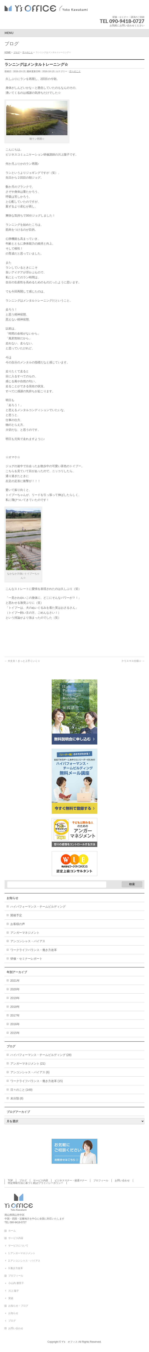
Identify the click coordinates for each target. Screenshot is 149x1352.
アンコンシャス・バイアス (27, 941)
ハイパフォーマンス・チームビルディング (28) (41, 1054)
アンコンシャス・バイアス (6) (30, 1072)
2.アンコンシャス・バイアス (24, 1260)
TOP (10, 1180)
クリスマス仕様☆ (132, 661)
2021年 (15, 980)
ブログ (23, 1180)
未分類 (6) (16, 1098)
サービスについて (18, 1245)
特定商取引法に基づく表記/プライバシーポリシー (35, 1183)
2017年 (15, 1015)
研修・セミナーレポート (26, 958)
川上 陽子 (13, 1290)
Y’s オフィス (70, 1341)
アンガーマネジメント (24, 932)
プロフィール (100, 1180)
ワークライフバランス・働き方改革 (33, 950)
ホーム (12, 1230)
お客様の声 (17, 924)
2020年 (15, 989)
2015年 (15, 1032)
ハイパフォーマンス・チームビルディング (38, 906)
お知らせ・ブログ (18, 1305)
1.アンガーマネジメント (21, 1253)
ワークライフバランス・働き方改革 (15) (36, 1081)
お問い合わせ (122, 1180)
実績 (10, 1298)
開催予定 (16, 915)
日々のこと (75, 71)
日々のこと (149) (21, 1089)
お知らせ (13, 1313)
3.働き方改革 (15, 1268)
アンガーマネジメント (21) (27, 1063)
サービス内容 (40, 1180)
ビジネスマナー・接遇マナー (71, 1180)
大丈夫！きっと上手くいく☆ (22, 661)
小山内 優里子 (16, 1283)
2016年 (15, 1024)
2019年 (15, 998)
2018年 (15, 1006)
